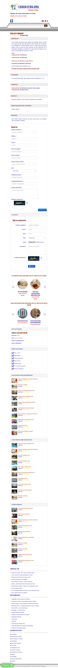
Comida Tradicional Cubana (17, 612)
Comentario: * (23, 246)
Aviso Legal (14, 619)
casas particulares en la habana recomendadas (22, 625)
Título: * (24, 233)
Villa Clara (13, 645)
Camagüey (13, 656)
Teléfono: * (14, 136)
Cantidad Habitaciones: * (17, 181)
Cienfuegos (14, 641)
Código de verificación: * (17, 199)
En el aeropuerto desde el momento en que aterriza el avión (25, 590)
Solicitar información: (16, 187)
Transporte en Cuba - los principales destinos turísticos (23, 601)
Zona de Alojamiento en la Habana (19, 579)
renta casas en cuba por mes (18, 623)
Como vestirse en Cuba (16, 588)
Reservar (42, 210)
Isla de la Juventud (15, 650)
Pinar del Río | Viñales (16, 636)
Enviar (31, 266)
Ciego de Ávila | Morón (16, 658)
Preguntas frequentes (16, 616)
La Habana (14, 634)
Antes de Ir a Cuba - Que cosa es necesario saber (22, 572)
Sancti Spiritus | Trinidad (16, 638)
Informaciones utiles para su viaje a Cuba (20, 577)
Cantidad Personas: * (16, 174)
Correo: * (13, 142)
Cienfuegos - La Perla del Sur (18, 610)
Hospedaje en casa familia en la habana (20, 599)
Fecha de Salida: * (15, 155)
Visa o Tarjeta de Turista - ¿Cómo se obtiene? (21, 581)
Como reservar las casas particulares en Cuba (22, 575)
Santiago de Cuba (15, 647)
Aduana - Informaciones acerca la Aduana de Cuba (23, 583)
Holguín (13, 654)
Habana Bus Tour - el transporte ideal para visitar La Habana (25, 605)
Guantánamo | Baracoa (16, 652)
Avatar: (24, 242)
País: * (12, 168)
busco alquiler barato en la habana (19, 592)
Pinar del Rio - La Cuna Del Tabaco (19, 608)
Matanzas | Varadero (16, 643)
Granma (13, 661)
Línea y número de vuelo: (17, 161)
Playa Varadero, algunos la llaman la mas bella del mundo (24, 586)
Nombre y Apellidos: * (16, 129)
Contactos (13, 621)
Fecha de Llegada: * (16, 149)
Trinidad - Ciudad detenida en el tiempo (20, 614)
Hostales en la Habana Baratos (18, 628)
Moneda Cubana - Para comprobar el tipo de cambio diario (24, 603)
